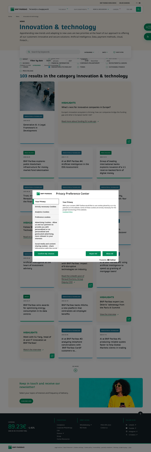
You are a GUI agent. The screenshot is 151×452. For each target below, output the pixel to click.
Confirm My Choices (46, 254)
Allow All (109, 254)
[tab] (46, 201)
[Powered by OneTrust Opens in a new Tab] (108, 260)
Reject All (93, 254)
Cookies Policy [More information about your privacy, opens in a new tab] (68, 212)
